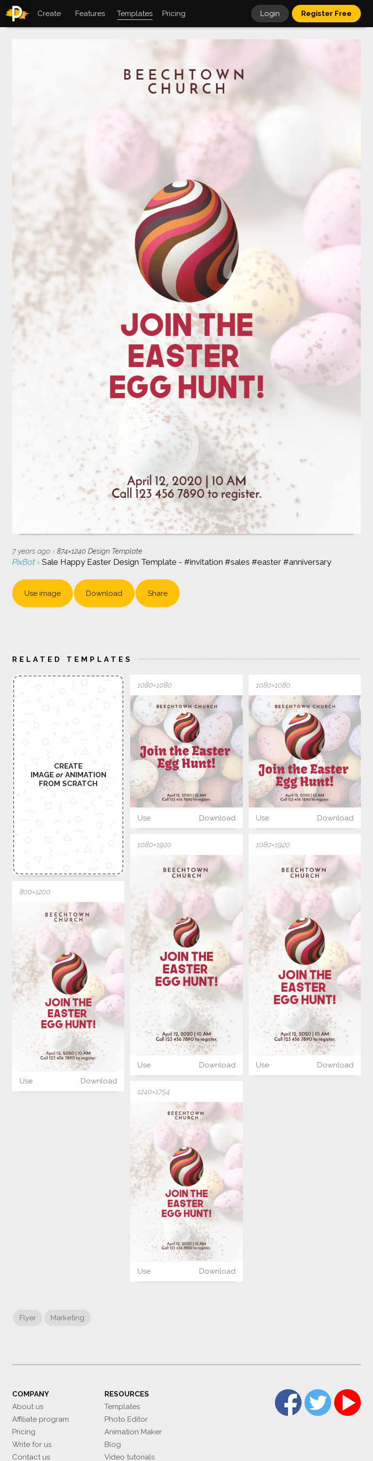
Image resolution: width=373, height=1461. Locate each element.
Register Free (326, 13)
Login (270, 13)
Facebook (288, 1402)
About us (27, 1406)
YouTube (347, 1402)
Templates (122, 1406)
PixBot (24, 562)
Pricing (23, 1432)
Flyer (27, 1317)
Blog (112, 1444)
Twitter (318, 1402)
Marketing (68, 1317)
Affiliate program (40, 1419)
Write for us (31, 1444)
